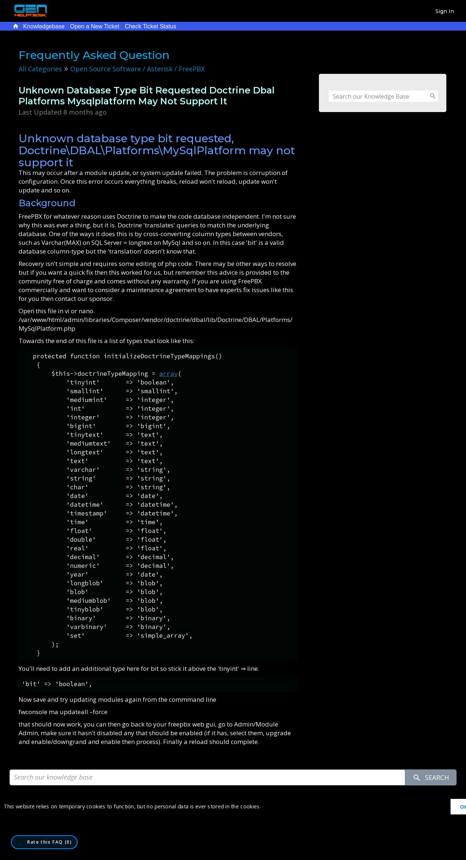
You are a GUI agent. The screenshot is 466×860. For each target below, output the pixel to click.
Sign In (444, 11)
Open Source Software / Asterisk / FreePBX (137, 68)
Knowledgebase (44, 26)
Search (430, 777)
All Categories (40, 68)
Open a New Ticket (94, 26)
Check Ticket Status (150, 26)
